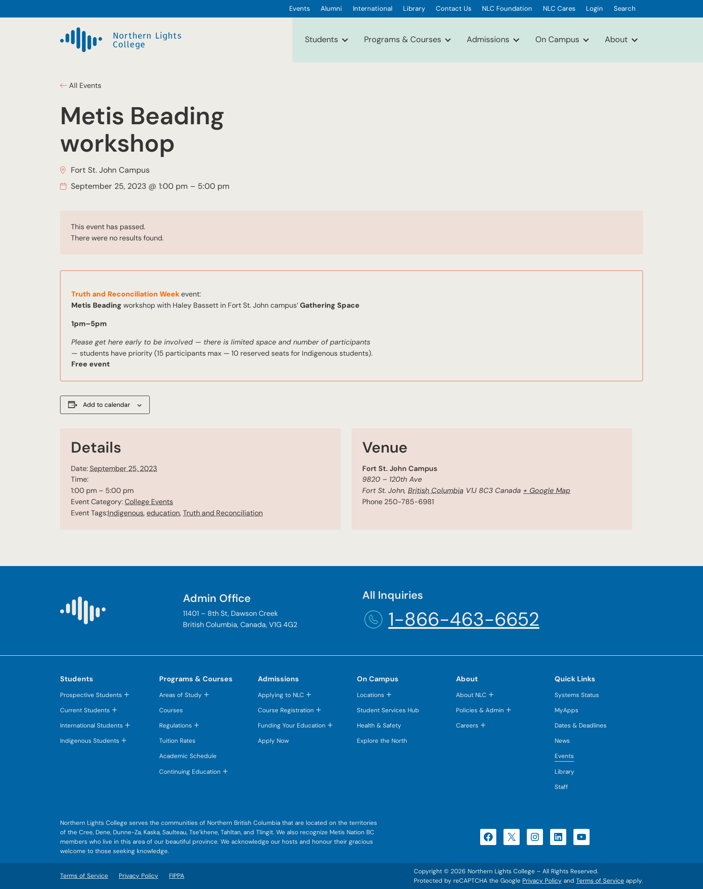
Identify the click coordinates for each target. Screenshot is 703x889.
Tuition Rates (177, 741)
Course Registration (286, 710)
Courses (171, 710)
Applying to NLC (281, 695)
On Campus (557, 39)
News (562, 741)
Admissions (488, 39)
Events (564, 756)
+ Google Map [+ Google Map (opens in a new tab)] (546, 490)
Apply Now (273, 741)
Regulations (175, 725)
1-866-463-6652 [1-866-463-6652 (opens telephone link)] (463, 619)
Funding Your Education (291, 725)
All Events (84, 85)
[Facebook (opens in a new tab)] (488, 837)
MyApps (566, 710)
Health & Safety (379, 725)
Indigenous (125, 513)
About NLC (471, 695)
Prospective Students (91, 695)
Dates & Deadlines (581, 725)
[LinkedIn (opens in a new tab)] (558, 837)
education (163, 513)
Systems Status (577, 695)
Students (321, 39)
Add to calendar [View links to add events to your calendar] (106, 405)
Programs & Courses (402, 39)
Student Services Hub (388, 710)
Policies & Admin (480, 710)
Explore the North (382, 741)
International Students (91, 725)
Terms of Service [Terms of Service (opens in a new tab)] (600, 881)
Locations (370, 695)
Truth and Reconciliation (223, 513)
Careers (467, 725)
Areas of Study (180, 695)
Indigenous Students (89, 741)
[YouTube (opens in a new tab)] (581, 837)
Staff (561, 787)
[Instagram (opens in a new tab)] (535, 837)
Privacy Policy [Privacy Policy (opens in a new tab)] (542, 881)
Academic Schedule (188, 756)
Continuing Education (190, 772)
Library (564, 772)
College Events (149, 501)
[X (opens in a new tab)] (511, 837)
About (616, 39)
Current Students (85, 710)
